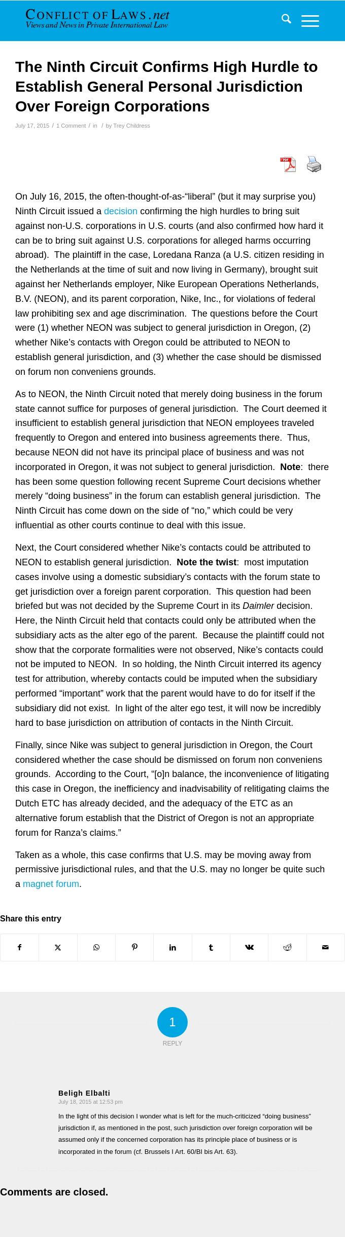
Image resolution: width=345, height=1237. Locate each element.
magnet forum (51, 884)
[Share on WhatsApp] (96, 947)
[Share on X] (58, 947)
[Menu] (305, 21)
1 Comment (71, 126)
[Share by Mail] (325, 947)
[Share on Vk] (249, 947)
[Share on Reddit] (287, 947)
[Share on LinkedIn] (172, 947)
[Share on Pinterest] (134, 947)
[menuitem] (281, 21)
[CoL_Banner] (99, 21)
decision (120, 211)
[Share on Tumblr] (211, 947)
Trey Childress (131, 126)
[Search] (281, 21)
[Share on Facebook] (20, 947)
